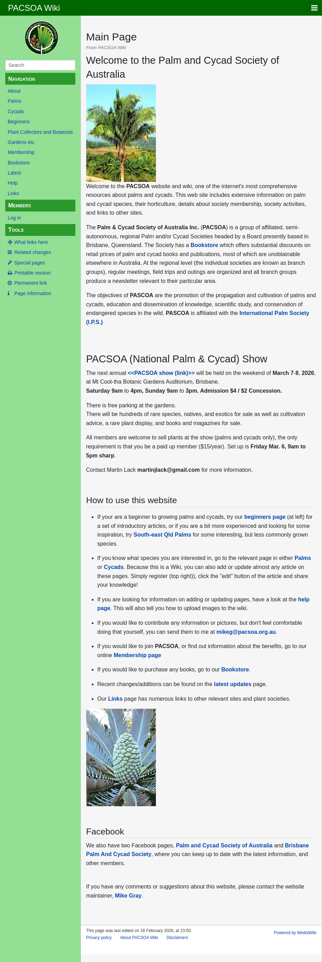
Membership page (137, 655)
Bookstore (19, 163)
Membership (21, 152)
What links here (31, 242)
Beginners (19, 121)
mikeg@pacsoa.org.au (246, 632)
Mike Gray (128, 896)
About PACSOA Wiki (139, 937)
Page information (32, 293)
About (14, 91)
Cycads (16, 111)
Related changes (32, 252)
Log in (14, 218)
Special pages (29, 262)
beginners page (264, 517)
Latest (14, 173)
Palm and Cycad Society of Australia (224, 845)
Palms (14, 101)
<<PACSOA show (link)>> (161, 373)
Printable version (32, 273)
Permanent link (30, 283)
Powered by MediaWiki (295, 932)
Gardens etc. (22, 142)
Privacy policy (99, 937)
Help (13, 183)
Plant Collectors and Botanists (40, 132)
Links (13, 193)
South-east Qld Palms (162, 535)
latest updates (233, 684)
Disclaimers (177, 937)
